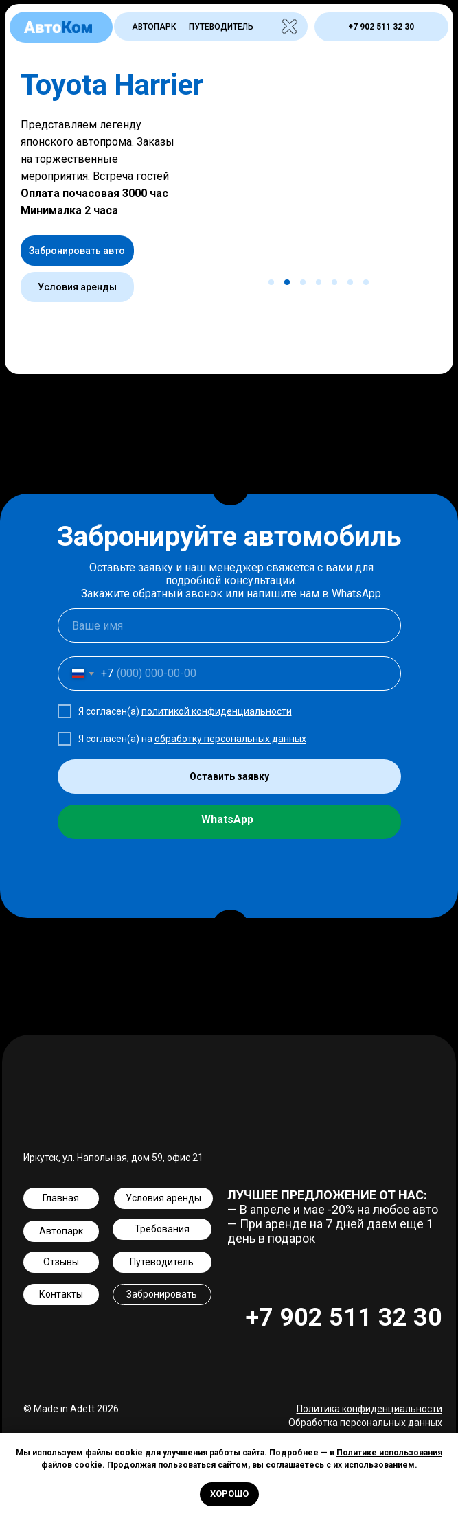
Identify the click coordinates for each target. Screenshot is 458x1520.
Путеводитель (221, 27)
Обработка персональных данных (365, 1422)
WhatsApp (227, 819)
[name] (229, 625)
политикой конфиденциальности (216, 711)
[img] (289, 26)
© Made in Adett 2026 (71, 1409)
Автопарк (154, 27)
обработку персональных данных (230, 738)
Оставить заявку (229, 776)
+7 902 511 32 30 (344, 1317)
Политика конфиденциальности (369, 1408)
